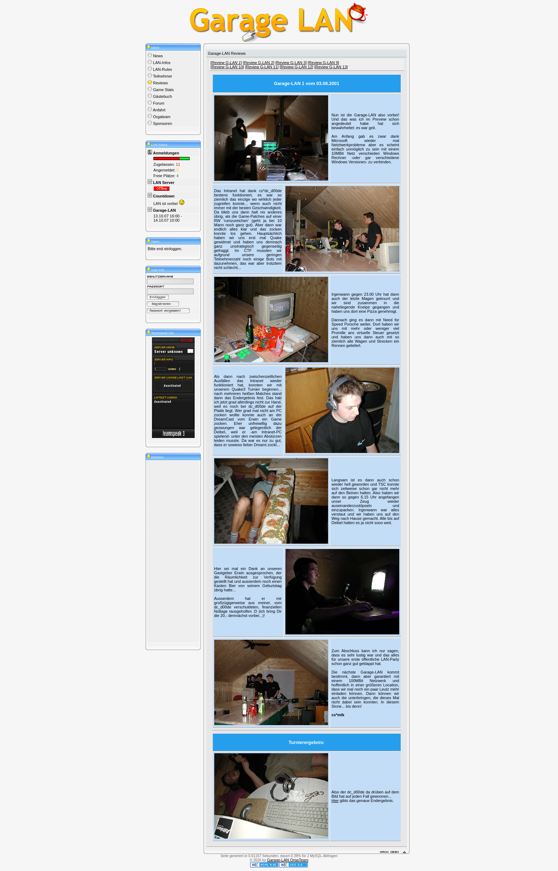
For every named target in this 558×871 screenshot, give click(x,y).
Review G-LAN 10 (227, 67)
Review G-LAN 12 (296, 67)
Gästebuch (162, 96)
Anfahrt (159, 110)
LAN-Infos (161, 62)
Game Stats (163, 90)
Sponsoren (162, 123)
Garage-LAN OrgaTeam (287, 860)
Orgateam (161, 117)
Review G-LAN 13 (331, 67)
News (158, 56)
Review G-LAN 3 (291, 62)
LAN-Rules (162, 69)
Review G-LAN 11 (262, 67)
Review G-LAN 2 (258, 62)
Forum (158, 103)
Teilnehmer (162, 76)
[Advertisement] (169, 551)
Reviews (160, 83)
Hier (335, 800)
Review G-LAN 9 (323, 62)
